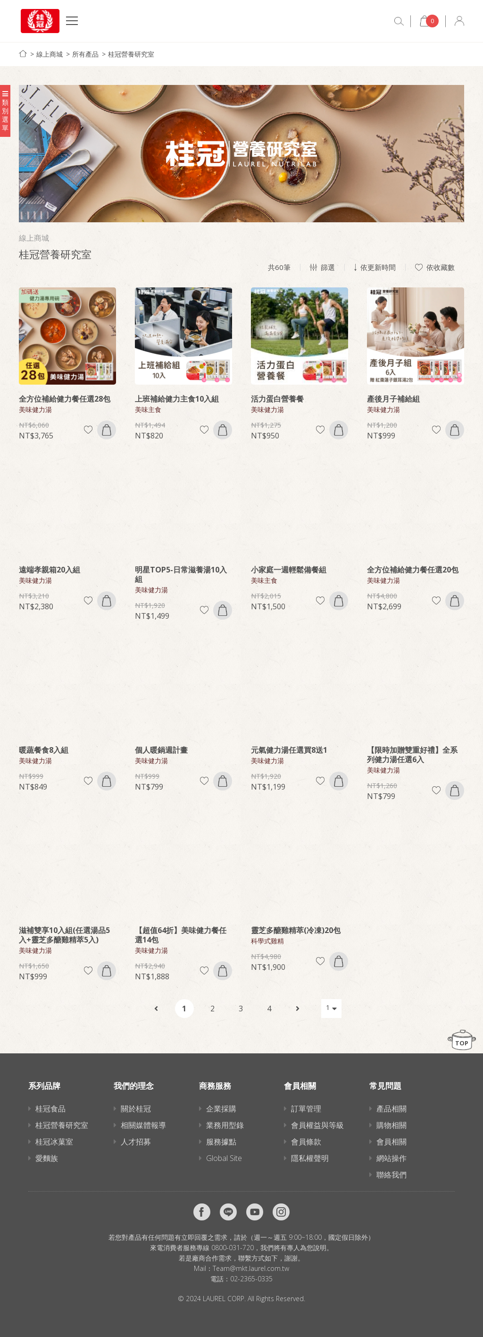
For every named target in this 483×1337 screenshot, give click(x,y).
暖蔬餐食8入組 (43, 750)
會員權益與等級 (317, 1125)
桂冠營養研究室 (131, 54)
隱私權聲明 (310, 1158)
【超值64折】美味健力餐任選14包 (180, 935)
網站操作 (391, 1158)
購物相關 (391, 1125)
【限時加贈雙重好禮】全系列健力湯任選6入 (412, 755)
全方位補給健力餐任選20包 (412, 569)
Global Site (224, 1158)
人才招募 (136, 1141)
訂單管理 (306, 1108)
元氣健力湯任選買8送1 (289, 750)
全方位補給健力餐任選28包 (64, 399)
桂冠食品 (50, 1108)
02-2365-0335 (251, 1278)
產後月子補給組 (393, 399)
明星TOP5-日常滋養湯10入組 (181, 574)
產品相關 (391, 1108)
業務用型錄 (225, 1125)
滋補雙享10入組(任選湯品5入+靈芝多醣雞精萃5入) (64, 935)
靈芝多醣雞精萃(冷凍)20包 (296, 930)
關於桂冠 (136, 1108)
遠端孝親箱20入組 (49, 569)
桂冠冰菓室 (54, 1141)
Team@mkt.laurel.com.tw (251, 1268)
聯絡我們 (391, 1174)
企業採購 (221, 1108)
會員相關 (391, 1141)
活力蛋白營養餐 (277, 399)
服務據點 (221, 1141)
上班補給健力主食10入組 (177, 399)
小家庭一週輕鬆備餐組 (288, 569)
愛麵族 (46, 1158)
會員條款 (306, 1141)
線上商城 (49, 54)
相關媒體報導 (143, 1125)
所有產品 (85, 54)
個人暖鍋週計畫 (161, 750)
